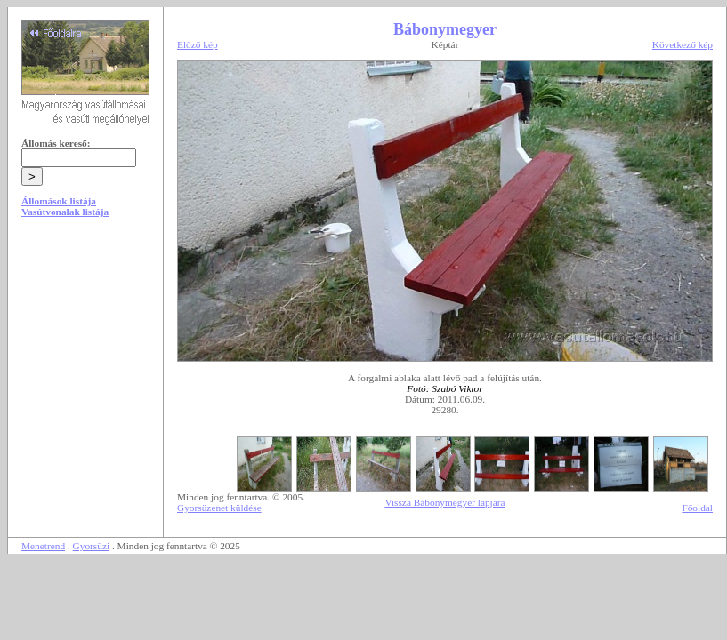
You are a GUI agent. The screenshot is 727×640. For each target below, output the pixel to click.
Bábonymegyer (445, 29)
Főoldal (697, 507)
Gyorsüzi (91, 545)
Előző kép (197, 44)
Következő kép (682, 44)
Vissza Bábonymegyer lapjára (444, 502)
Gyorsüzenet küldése (219, 507)
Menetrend (43, 545)
